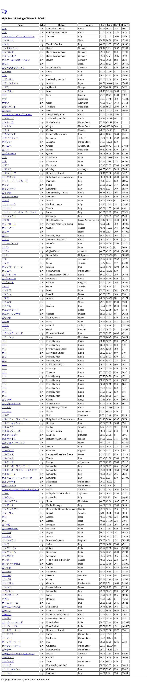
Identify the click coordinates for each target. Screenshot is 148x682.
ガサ (4, 95)
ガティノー (8, 228)
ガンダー (6, 560)
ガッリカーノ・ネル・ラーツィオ (19, 212)
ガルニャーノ (9, 474)
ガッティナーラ (10, 196)
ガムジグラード (10, 310)
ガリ (4, 341)
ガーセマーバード (11, 630)
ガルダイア (8, 450)
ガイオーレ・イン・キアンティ (18, 36)
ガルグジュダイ (10, 435)
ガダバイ (6, 169)
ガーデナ (6, 638)
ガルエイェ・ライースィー (16, 419)
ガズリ (5, 149)
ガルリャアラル (10, 501)
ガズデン (6, 142)
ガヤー (5, 321)
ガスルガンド (9, 134)
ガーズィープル (10, 626)
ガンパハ (6, 575)
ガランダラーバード (12, 333)
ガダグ (5, 165)
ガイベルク (8, 52)
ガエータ (6, 71)
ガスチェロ (8, 118)
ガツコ (5, 220)
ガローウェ (8, 513)
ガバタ (5, 247)
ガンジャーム (9, 552)
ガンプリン (8, 583)
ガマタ (5, 298)
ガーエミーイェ (10, 603)
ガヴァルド (8, 591)
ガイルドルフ (9, 56)
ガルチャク (8, 458)
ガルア (5, 415)
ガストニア (8, 122)
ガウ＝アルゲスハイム (13, 67)
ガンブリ (6, 579)
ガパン (5, 255)
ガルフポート (9, 481)
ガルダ (5, 446)
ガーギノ (6, 614)
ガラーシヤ (8, 337)
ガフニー (6, 271)
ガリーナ (6, 411)
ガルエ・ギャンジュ (12, 423)
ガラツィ (6, 329)
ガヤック (6, 317)
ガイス (5, 44)
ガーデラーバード (11, 642)
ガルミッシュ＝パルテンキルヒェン (20, 489)
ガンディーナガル (11, 563)
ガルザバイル (9, 438)
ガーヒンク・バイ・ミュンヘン (18, 653)
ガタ (4, 157)
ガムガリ (6, 302)
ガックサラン (9, 177)
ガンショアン (9, 540)
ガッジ (5, 185)
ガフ (4, 259)
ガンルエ (6, 587)
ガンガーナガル (10, 528)
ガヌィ (5, 235)
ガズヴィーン (9, 153)
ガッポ (5, 200)
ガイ (4, 28)
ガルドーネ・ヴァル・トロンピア (19, 470)
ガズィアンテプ (10, 138)
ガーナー (6, 649)
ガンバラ (6, 571)
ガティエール (9, 224)
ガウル (5, 63)
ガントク (6, 567)
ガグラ (5, 87)
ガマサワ (6, 290)
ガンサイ (6, 536)
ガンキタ (6, 532)
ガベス (5, 286)
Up (4, 11)
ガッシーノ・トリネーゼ (14, 181)
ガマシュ (6, 294)
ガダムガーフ (9, 173)
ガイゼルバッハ (10, 48)
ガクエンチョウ (10, 83)
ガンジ (5, 544)
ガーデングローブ (11, 646)
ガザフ (5, 103)
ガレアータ (8, 505)
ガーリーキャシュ (11, 669)
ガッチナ (6, 192)
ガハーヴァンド (10, 243)
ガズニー (6, 146)
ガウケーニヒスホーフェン (16, 60)
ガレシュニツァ (10, 509)
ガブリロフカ (9, 274)
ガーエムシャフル (11, 606)
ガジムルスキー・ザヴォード (17, 114)
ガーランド (8, 661)
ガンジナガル (9, 548)
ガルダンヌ (8, 454)
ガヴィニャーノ (10, 595)
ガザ (4, 99)
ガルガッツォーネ (11, 431)
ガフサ (5, 263)
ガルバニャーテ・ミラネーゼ (17, 478)
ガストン (6, 126)
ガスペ (5, 130)
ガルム (5, 493)
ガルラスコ (8, 497)
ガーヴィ (6, 673)
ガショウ (6, 110)
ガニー (5, 231)
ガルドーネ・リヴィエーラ (16, 466)
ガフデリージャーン (12, 267)
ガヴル (5, 599)
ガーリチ (6, 665)
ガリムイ (6, 407)
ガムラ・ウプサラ (11, 313)
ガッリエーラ (9, 204)
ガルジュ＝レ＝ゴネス (13, 442)
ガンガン (6, 524)
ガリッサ (6, 399)
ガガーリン (8, 79)
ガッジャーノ (9, 188)
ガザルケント (9, 106)
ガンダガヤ (8, 556)
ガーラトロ (8, 657)
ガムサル (6, 306)
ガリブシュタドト (11, 403)
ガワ (4, 517)
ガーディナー (9, 634)
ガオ (4, 75)
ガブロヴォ (8, 282)
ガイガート (8, 40)
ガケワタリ (8, 91)
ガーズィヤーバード (12, 622)
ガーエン (6, 610)
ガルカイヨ (8, 427)
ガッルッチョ (9, 216)
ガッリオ (6, 208)
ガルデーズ (8, 462)
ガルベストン (9, 485)
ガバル (5, 251)
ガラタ (5, 325)
